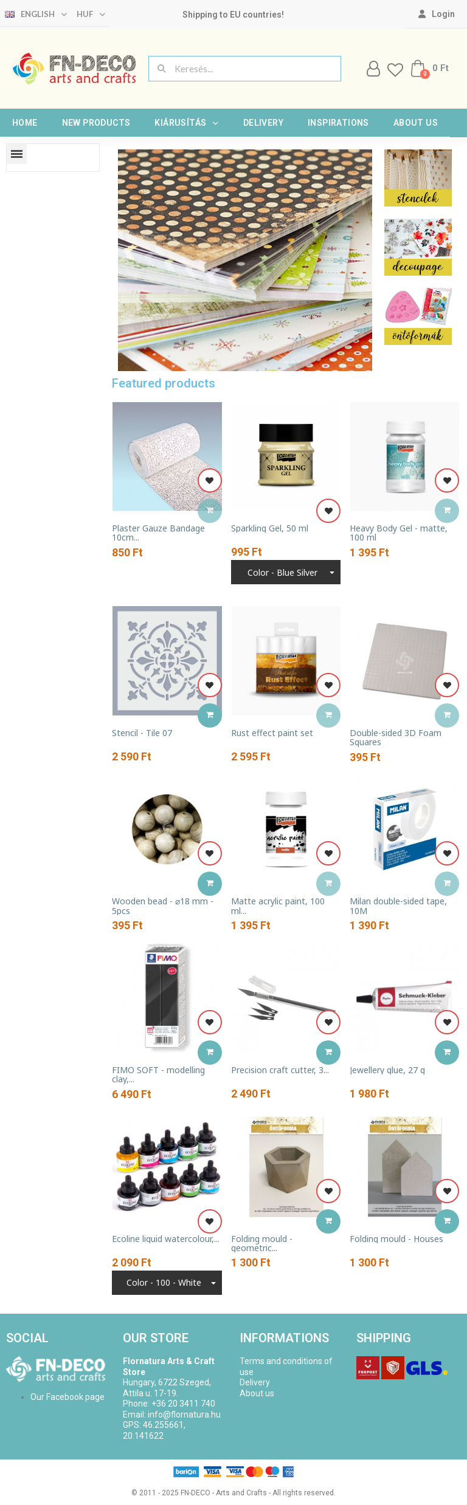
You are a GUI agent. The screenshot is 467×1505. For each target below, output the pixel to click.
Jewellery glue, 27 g (387, 1069)
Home (25, 123)
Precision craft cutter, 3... (280, 1069)
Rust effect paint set (272, 732)
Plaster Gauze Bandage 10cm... (158, 533)
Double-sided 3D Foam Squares (395, 737)
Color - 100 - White (163, 1282)
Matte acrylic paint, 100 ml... (278, 905)
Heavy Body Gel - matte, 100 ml (399, 533)
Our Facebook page (67, 1397)
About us (415, 123)
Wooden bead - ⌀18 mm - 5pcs (162, 905)
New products (96, 123)
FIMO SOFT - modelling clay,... (158, 1074)
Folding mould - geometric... (261, 1243)
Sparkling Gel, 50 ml (269, 528)
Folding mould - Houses (396, 1238)
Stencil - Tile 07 (142, 732)
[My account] (436, 14)
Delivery (263, 123)
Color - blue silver (282, 572)
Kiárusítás (186, 123)
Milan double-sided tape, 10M (398, 905)
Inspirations (338, 123)
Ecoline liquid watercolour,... (166, 1238)
